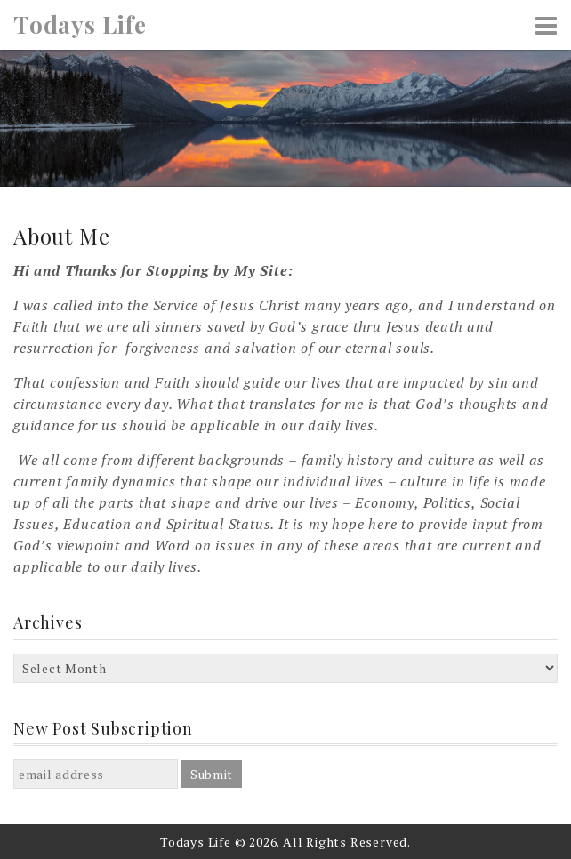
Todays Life (80, 24)
